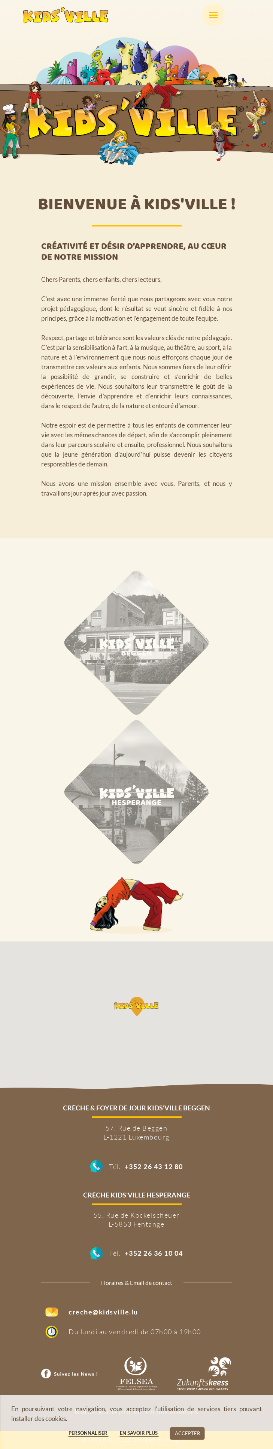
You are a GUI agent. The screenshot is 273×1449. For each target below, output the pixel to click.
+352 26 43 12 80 (154, 1166)
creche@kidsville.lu (103, 1312)
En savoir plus (139, 1433)
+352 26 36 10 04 (154, 1253)
